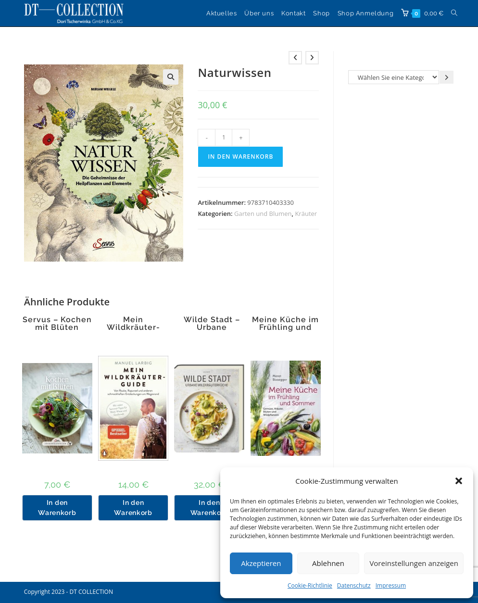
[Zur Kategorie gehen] (446, 77)
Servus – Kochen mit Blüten (57, 323)
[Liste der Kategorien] (393, 77)
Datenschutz (354, 585)
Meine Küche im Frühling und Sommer (285, 327)
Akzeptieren (261, 563)
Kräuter (306, 213)
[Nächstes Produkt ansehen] (312, 57)
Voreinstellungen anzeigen (413, 563)
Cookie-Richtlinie (310, 585)
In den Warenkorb (240, 156)
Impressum (391, 585)
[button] (459, 481)
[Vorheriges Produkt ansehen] (295, 57)
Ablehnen (328, 563)
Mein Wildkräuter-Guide (133, 327)
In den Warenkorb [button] (57, 507)
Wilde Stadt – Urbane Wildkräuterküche (211, 327)
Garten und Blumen (263, 213)
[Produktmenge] (223, 137)
